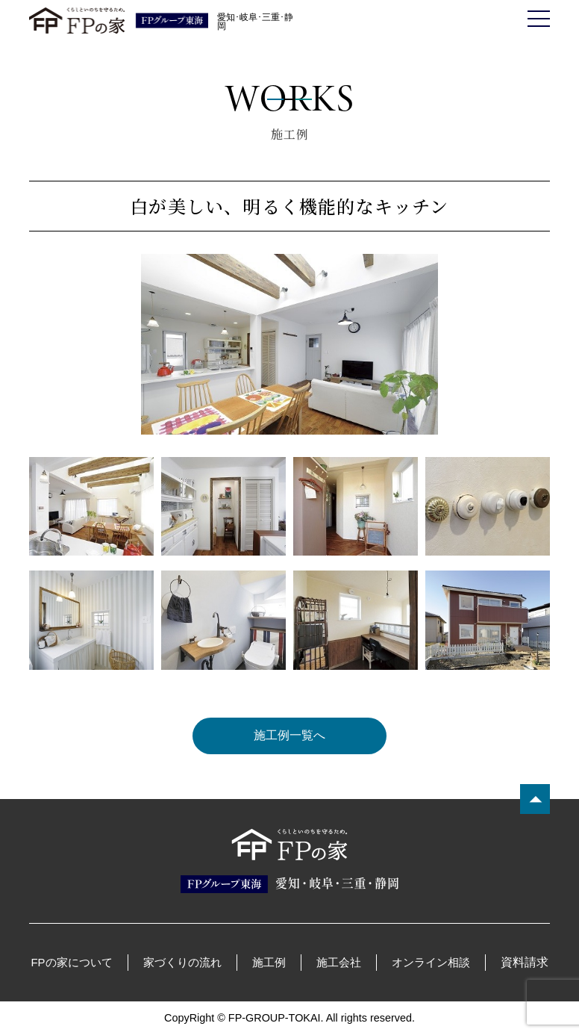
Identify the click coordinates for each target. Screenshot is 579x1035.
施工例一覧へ (289, 736)
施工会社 (338, 962)
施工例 (269, 962)
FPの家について (71, 962)
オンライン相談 (431, 962)
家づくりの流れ (182, 962)
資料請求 (524, 962)
